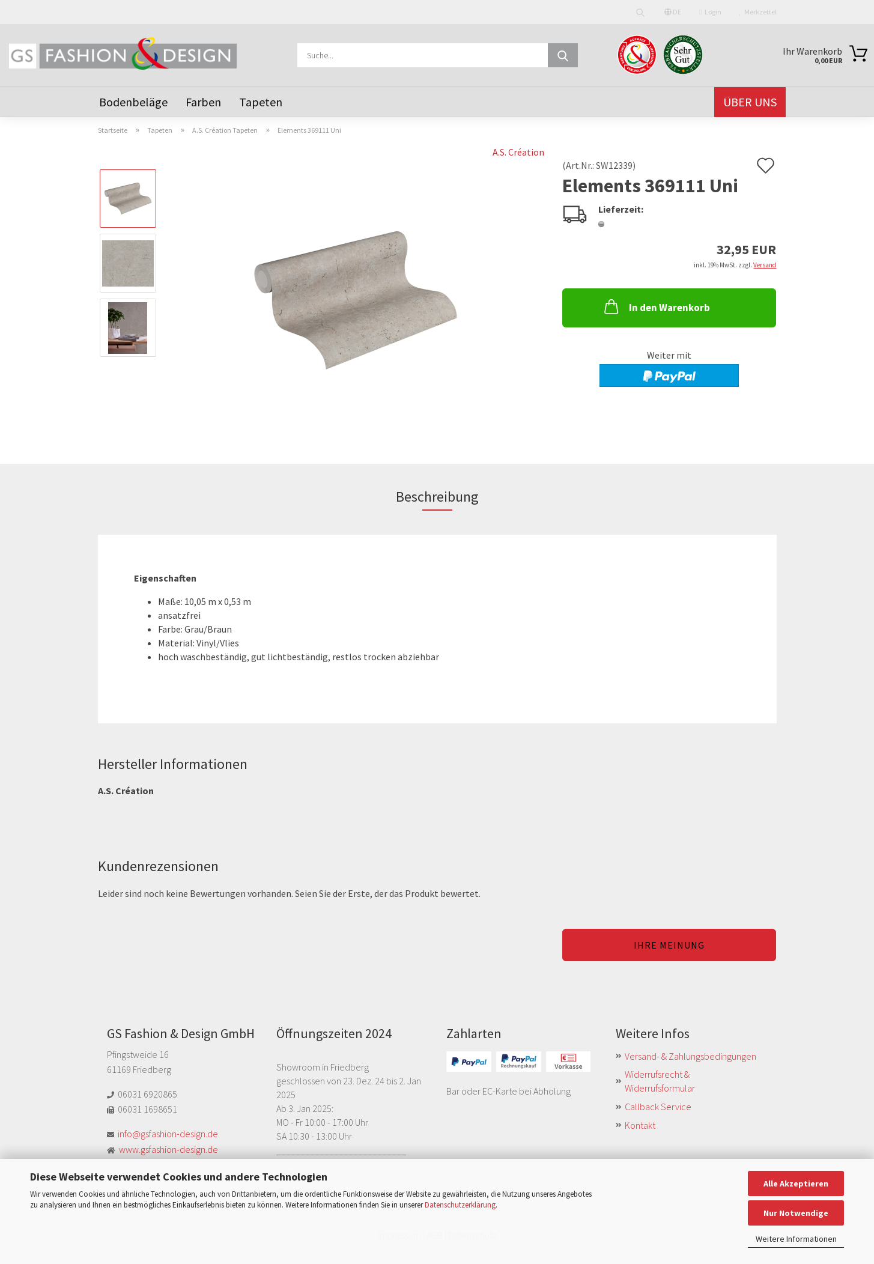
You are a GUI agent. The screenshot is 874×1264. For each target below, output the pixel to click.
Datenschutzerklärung (460, 1205)
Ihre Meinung (669, 945)
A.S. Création (518, 152)
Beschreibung (437, 496)
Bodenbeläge (133, 101)
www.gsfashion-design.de (168, 1149)
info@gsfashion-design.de (168, 1134)
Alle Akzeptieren (795, 1183)
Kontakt (640, 1125)
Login (710, 11)
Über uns (750, 101)
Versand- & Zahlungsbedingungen (690, 1056)
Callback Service (658, 1107)
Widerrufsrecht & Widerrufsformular (660, 1081)
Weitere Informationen (796, 1238)
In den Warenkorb (656, 306)
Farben (203, 101)
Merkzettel (758, 11)
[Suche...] (563, 55)
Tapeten (260, 101)
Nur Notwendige (795, 1213)
